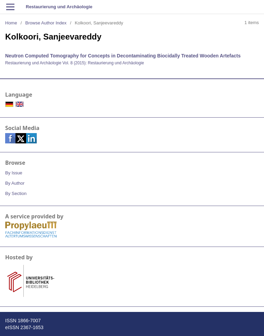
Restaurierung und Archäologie (59, 6)
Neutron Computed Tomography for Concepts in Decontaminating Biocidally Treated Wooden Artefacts (123, 55)
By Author (14, 183)
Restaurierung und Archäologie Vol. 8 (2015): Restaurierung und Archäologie (74, 63)
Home (11, 22)
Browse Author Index (46, 22)
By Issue (13, 172)
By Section (15, 193)
